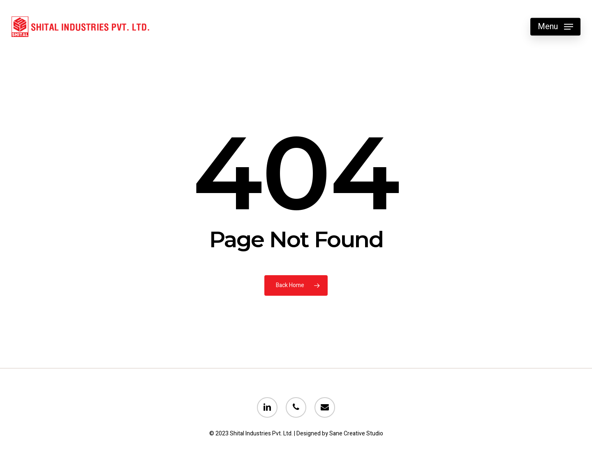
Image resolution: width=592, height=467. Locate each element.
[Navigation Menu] (555, 27)
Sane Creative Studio (356, 433)
